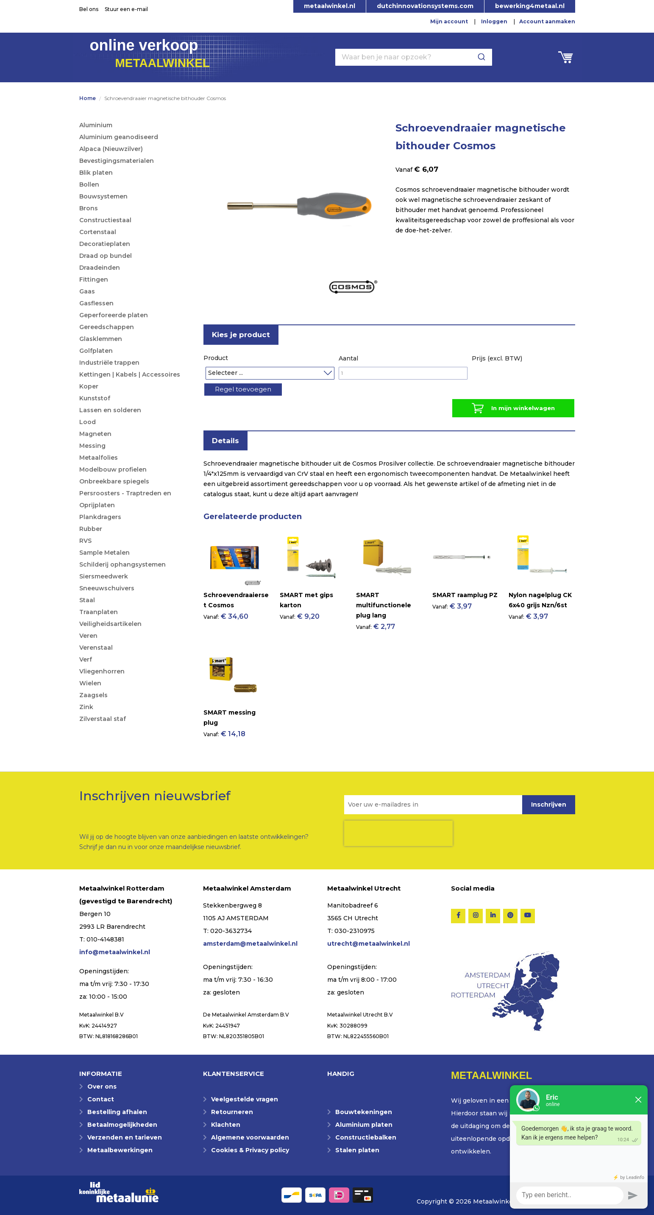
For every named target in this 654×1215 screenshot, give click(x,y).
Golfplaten (96, 351)
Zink (86, 707)
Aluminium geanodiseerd (118, 137)
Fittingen (93, 279)
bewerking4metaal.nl (530, 6)
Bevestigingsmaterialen (116, 161)
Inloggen (494, 21)
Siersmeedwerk (103, 576)
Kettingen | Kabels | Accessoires (129, 374)
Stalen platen (357, 1150)
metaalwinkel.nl (329, 6)
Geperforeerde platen (113, 315)
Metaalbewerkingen (120, 1150)
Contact (100, 1099)
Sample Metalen (104, 552)
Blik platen (96, 172)
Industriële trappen (109, 362)
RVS (85, 541)
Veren (88, 636)
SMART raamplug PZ (465, 601)
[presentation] (398, 833)
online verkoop (150, 52)
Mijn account (449, 21)
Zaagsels (93, 695)
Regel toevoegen (249, 391)
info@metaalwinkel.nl (114, 952)
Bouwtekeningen (363, 1112)
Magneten (95, 434)
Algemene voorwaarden (250, 1137)
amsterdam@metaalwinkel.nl (250, 943)
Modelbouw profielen (113, 469)
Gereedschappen (106, 327)
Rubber (90, 529)
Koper (88, 386)
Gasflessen (96, 303)
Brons (88, 208)
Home (87, 98)
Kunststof (94, 398)
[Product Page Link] (233, 591)
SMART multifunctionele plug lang (383, 611)
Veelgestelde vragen (244, 1099)
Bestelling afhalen (117, 1112)
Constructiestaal (105, 220)
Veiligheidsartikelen (110, 624)
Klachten (225, 1124)
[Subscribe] (548, 804)
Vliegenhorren (102, 671)
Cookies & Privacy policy (250, 1150)
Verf (85, 659)
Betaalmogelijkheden (122, 1124)
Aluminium (95, 125)
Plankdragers (100, 517)
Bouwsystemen (103, 196)
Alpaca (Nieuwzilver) (111, 149)
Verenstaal (96, 647)
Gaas (87, 291)
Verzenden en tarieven (124, 1137)
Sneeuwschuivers (106, 588)
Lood (87, 422)
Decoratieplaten (104, 244)
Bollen (89, 184)
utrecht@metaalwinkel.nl (368, 943)
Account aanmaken (547, 21)
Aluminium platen (363, 1124)
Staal (87, 600)
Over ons (102, 1086)
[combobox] (413, 57)
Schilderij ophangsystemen (122, 564)
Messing (92, 446)
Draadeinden (99, 267)
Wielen (90, 683)
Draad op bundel (105, 256)
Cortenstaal (97, 232)
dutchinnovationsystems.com (425, 6)
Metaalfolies (98, 457)
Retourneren (232, 1112)
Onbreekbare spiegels (114, 481)
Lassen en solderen (110, 410)
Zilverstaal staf (102, 719)
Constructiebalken (365, 1137)
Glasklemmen (100, 339)
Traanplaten (98, 612)
